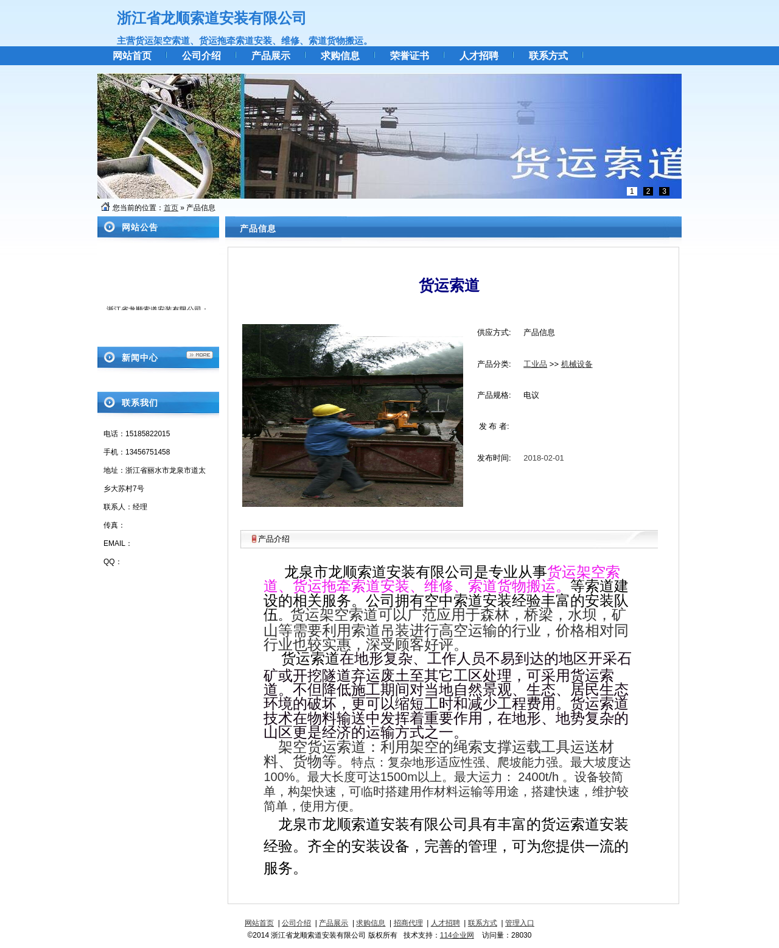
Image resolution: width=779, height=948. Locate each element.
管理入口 (519, 923)
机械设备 (577, 364)
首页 (171, 207)
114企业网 (457, 935)
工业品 (535, 364)
